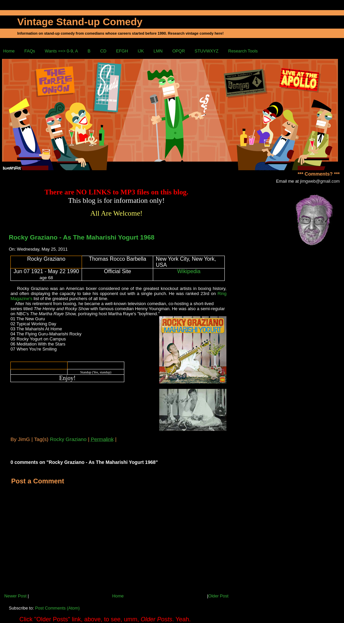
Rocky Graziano (68, 439)
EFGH (122, 50)
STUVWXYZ (206, 50)
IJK (141, 50)
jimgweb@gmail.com (320, 181)
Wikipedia (188, 271)
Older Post (218, 595)
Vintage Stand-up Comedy (79, 21)
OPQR (178, 50)
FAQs (30, 50)
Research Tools (243, 50)
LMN (158, 50)
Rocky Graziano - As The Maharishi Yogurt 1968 (82, 237)
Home (9, 50)
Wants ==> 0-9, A (61, 50)
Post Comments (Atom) (57, 608)
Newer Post (15, 595)
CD (103, 50)
